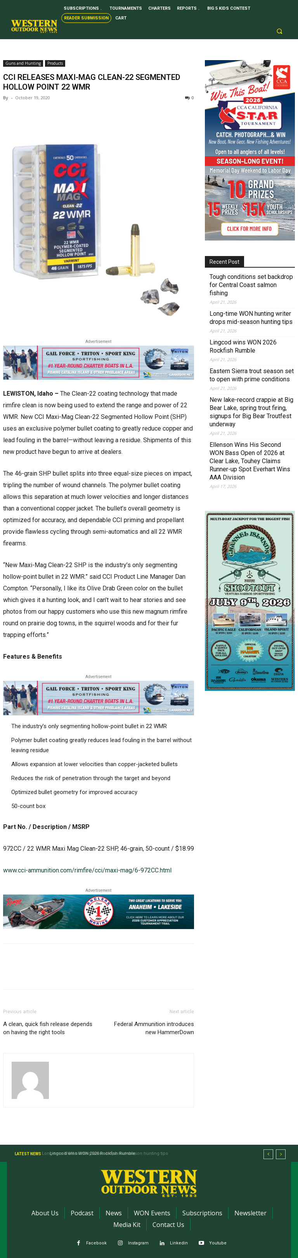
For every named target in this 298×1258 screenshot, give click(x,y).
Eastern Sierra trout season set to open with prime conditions (252, 375)
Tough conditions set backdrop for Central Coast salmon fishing (251, 285)
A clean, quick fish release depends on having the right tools (47, 1028)
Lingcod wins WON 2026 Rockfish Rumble (243, 346)
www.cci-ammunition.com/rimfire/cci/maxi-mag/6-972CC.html (87, 870)
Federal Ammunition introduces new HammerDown (154, 1028)
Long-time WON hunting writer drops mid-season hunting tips (251, 317)
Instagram (138, 1243)
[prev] (268, 1154)
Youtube (218, 1243)
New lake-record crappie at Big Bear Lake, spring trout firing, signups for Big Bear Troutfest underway (251, 412)
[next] (281, 1154)
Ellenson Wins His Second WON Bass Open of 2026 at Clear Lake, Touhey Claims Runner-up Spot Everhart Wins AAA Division (250, 461)
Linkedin (179, 1243)
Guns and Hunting (23, 63)
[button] (279, 31)
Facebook (96, 1243)
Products (55, 63)
